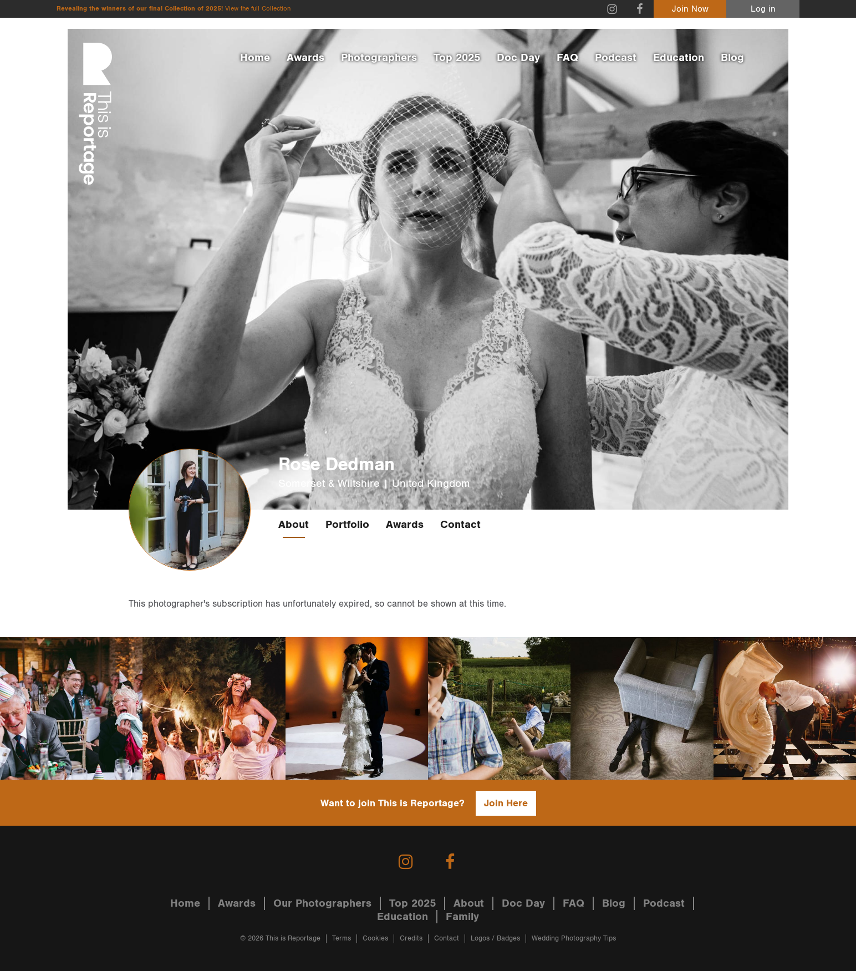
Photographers (379, 57)
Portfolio (347, 524)
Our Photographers (322, 903)
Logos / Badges (495, 938)
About (293, 524)
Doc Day (518, 57)
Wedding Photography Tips (574, 938)
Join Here (506, 803)
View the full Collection (258, 8)
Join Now (690, 9)
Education (678, 57)
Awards (305, 57)
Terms (341, 938)
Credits (411, 938)
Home (255, 57)
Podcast (615, 57)
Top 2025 (457, 57)
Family (462, 916)
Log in (763, 9)
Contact (460, 524)
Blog (732, 57)
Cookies (375, 938)
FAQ (567, 57)
